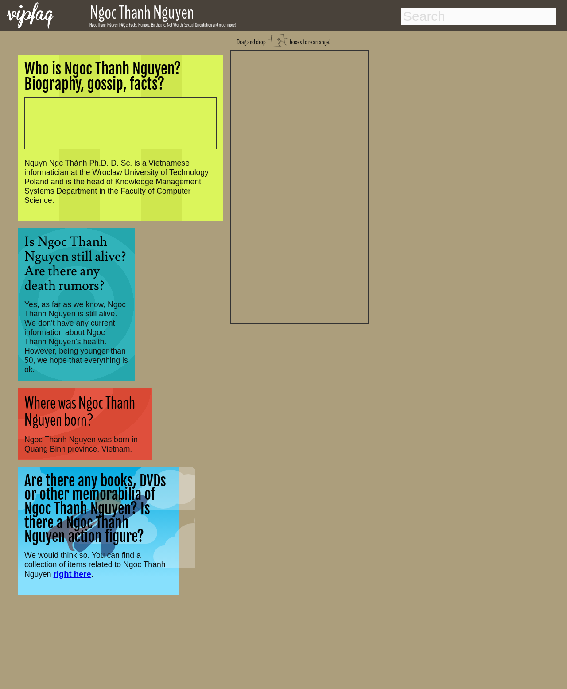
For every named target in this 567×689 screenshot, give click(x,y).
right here (72, 574)
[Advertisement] (299, 186)
